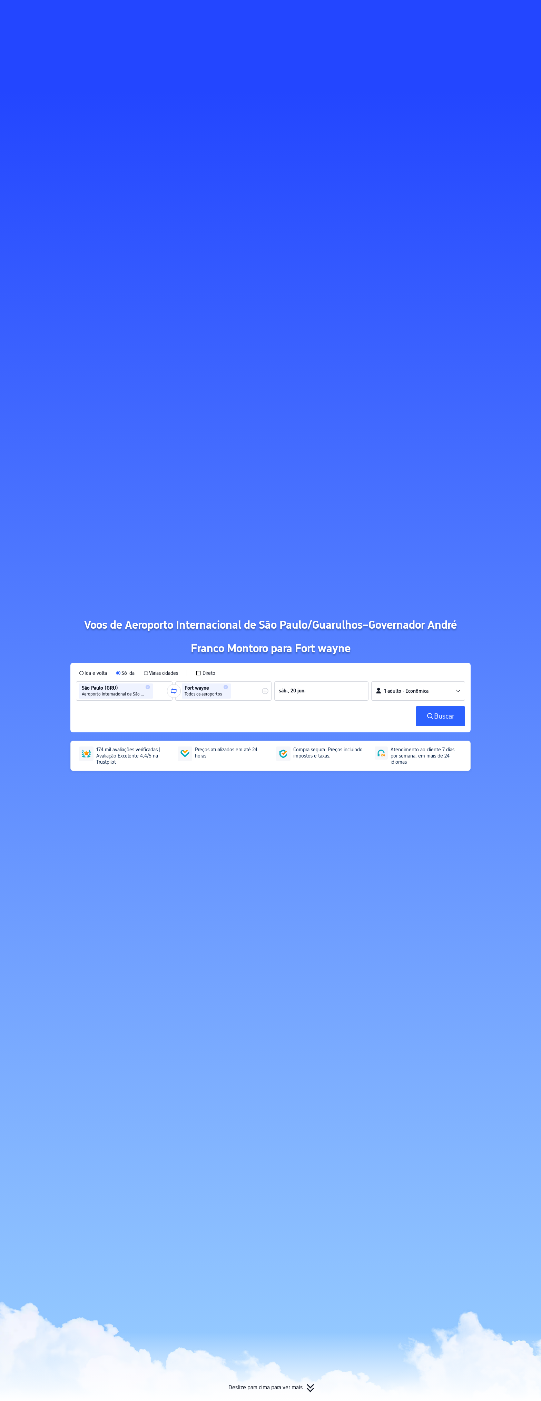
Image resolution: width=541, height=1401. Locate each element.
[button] (475, 11)
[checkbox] (205, 673)
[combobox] (156, 691)
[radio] (93, 673)
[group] (124, 691)
